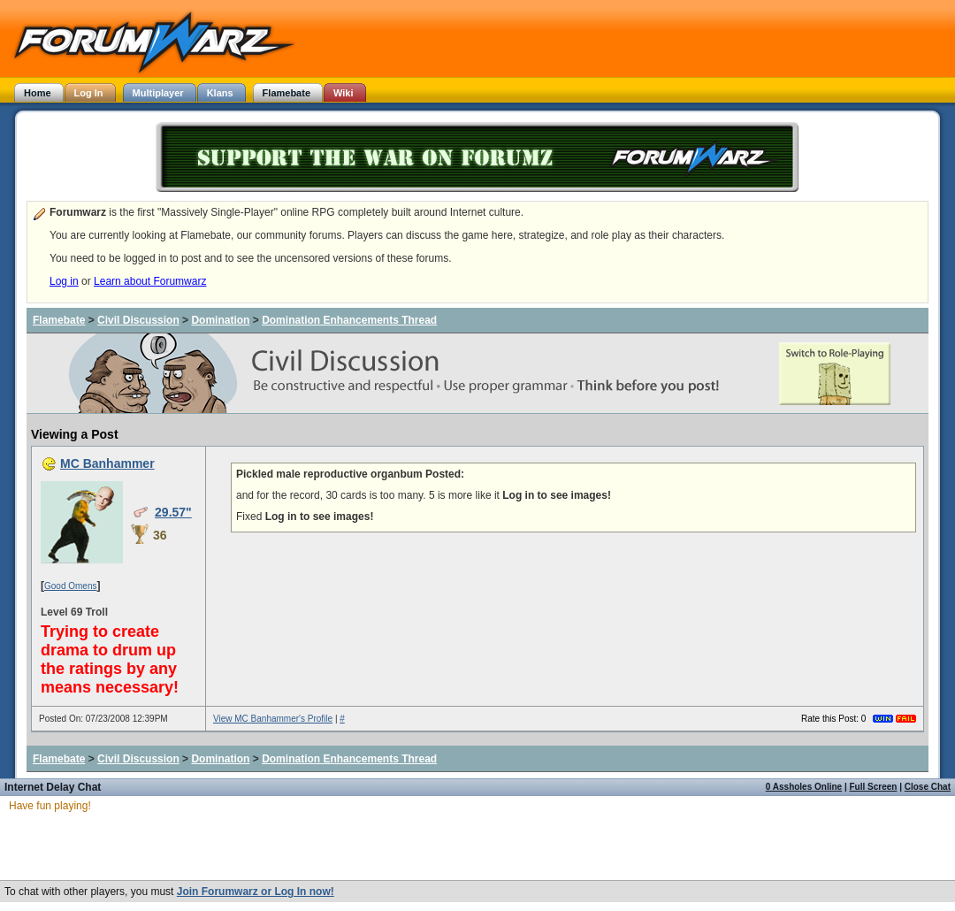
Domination (220, 320)
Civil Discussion (138, 320)
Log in (64, 281)
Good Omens (70, 586)
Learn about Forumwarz (150, 281)
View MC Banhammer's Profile (272, 718)
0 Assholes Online (804, 787)
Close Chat (928, 787)
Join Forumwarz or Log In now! (255, 891)
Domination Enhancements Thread (349, 320)
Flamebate (59, 320)
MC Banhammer (107, 463)
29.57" (173, 512)
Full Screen (874, 787)
